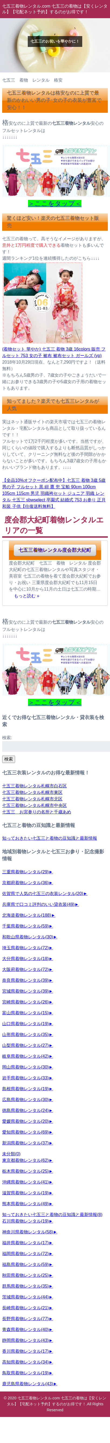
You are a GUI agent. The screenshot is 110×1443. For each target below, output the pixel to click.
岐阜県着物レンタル (25, 1056)
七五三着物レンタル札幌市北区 (32, 799)
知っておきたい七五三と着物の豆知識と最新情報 (49, 838)
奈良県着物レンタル (25, 980)
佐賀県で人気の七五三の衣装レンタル (42, 893)
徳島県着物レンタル (25, 1110)
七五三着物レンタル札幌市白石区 (34, 786)
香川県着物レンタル (25, 1351)
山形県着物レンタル (25, 1034)
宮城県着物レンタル (25, 991)
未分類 (11, 1154)
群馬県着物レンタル (25, 1286)
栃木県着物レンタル (25, 1171)
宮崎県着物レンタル (25, 1002)
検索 (8, 759)
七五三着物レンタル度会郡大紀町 (55, 550)
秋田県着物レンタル (25, 1275)
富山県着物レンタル (25, 1013)
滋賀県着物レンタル (25, 1193)
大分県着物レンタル (25, 958)
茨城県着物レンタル (25, 1297)
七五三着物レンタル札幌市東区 (32, 792)
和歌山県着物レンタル (27, 937)
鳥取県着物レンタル (25, 1373)
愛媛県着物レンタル (25, 1121)
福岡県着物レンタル (25, 1253)
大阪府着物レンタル (25, 969)
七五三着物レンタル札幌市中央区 (34, 805)
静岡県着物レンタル (25, 1340)
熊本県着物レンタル (25, 1203)
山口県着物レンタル (25, 1023)
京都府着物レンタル (25, 882)
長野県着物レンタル (25, 1318)
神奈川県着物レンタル (27, 1232)
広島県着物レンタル (25, 1099)
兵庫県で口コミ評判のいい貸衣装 (38, 904)
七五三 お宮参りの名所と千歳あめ (36, 812)
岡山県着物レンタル (25, 1067)
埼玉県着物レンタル (25, 947)
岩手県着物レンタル (25, 1078)
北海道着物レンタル (26, 915)
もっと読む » (26, 595)
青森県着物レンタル (25, 1329)
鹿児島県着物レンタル (27, 1383)
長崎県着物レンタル (25, 1308)
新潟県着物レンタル (25, 1143)
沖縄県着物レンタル (25, 1182)
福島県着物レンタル (25, 1264)
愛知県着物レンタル (25, 1132)
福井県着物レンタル (25, 1242)
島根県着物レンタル (25, 1088)
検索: (7, 737)
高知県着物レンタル (25, 1362)
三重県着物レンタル (25, 872)
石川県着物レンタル (25, 1221)
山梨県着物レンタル (25, 1045)
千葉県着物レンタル (25, 926)
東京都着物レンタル (25, 1160)
